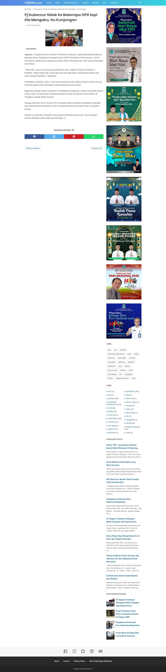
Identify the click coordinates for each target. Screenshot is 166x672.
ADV (109, 350)
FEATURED (122, 358)
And (115, 350)
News (57, 3)
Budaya (96, 3)
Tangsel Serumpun (122, 378)
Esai (105, 3)
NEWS (127, 366)
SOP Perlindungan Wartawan (100, 661)
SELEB (110, 378)
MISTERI (131, 362)
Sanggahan (129, 374)
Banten (85, 3)
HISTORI (132, 358)
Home (49, 3)
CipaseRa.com (88, 669)
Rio (120, 374)
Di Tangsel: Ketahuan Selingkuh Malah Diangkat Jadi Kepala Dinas (127, 603)
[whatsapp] (93, 136)
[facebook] (34, 136)
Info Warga (111, 362)
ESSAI (136, 354)
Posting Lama (97, 148)
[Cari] (140, 3)
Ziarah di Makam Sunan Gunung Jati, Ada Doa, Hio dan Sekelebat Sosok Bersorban (122, 559)
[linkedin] (91, 653)
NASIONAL (111, 366)
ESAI (129, 354)
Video (133, 378)
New (120, 366)
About (56, 661)
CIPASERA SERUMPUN (116, 354)
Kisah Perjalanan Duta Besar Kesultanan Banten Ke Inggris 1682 (127, 614)
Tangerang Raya (71, 3)
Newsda (123, 370)
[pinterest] (74, 136)
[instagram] (74, 653)
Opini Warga (112, 374)
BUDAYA (123, 350)
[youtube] (100, 653)
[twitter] (54, 136)
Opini (130, 370)
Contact (66, 661)
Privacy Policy (79, 661)
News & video (112, 370)
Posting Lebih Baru (33, 148)
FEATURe (111, 358)
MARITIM (121, 362)
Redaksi (114, 3)
